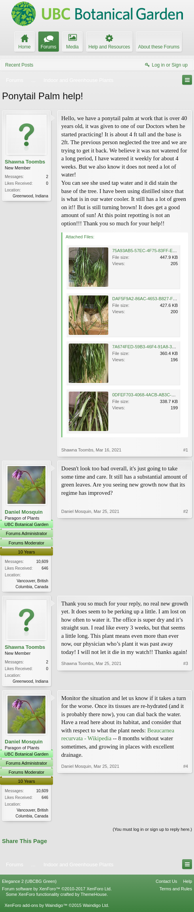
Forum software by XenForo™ (57, 890)
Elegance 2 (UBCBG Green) (29, 883)
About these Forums (158, 47)
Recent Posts (19, 65)
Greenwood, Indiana (30, 196)
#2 (185, 585)
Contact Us (166, 883)
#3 (185, 680)
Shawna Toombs (25, 162)
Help (187, 883)
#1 (185, 450)
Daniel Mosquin (24, 512)
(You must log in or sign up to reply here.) (152, 831)
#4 (185, 816)
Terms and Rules (175, 890)
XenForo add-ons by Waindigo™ (35, 907)
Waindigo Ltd (95, 907)
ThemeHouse (94, 896)
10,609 (42, 561)
